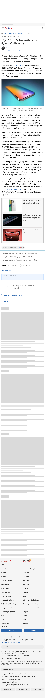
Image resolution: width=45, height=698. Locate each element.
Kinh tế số (30, 33)
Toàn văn (26, 596)
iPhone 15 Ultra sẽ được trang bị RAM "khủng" (20, 260)
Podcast (25, 623)
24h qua (4, 626)
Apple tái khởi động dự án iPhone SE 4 (17, 257)
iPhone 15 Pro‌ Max (14, 189)
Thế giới (4, 577)
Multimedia (5, 623)
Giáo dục (26, 573)
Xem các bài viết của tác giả (13, 50)
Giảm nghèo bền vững (30, 604)
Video (25, 619)
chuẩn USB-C (25, 265)
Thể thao (4, 573)
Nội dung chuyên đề (8, 612)
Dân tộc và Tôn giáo (29, 569)
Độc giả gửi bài (23, 689)
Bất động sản (5, 592)
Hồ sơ (25, 616)
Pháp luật (26, 584)
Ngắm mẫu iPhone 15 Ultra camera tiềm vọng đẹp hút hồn (32, 217)
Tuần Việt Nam (6, 596)
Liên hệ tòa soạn (7, 647)
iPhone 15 (19, 65)
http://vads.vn (12, 682)
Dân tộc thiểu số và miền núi (32, 608)
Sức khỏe (26, 580)
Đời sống (26, 577)
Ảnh (2, 619)
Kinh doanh (5, 569)
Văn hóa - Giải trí (7, 580)
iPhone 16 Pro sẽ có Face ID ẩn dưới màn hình (20, 253)
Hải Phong (9, 48)
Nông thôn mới (6, 608)
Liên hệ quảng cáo (8, 669)
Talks (3, 616)
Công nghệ (5, 584)
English (25, 612)
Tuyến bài (11, 630)
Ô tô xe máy (5, 588)
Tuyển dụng (37, 689)
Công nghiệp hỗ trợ (8, 600)
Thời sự (25, 565)
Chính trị (4, 565)
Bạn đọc (25, 592)
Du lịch (25, 588)
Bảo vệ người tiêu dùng (31, 600)
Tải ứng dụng (8, 689)
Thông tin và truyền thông (13, 33)
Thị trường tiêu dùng (8, 604)
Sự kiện (33, 630)
